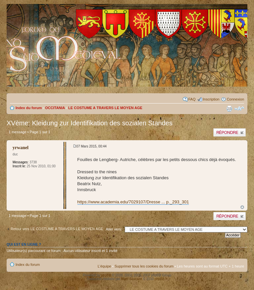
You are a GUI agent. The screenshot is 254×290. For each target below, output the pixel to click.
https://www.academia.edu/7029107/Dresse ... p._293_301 (133, 201)
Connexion (235, 99)
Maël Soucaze (131, 279)
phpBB (106, 275)
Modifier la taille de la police (239, 108)
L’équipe (104, 266)
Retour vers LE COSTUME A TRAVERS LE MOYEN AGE (57, 229)
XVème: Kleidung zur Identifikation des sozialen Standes (89, 123)
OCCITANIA (55, 108)
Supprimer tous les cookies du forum (144, 266)
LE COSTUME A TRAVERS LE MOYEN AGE (105, 108)
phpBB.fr (161, 279)
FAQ (191, 99)
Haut (242, 207)
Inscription (211, 99)
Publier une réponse (229, 132)
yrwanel (20, 147)
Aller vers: (114, 229)
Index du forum (29, 108)
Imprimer (229, 108)
